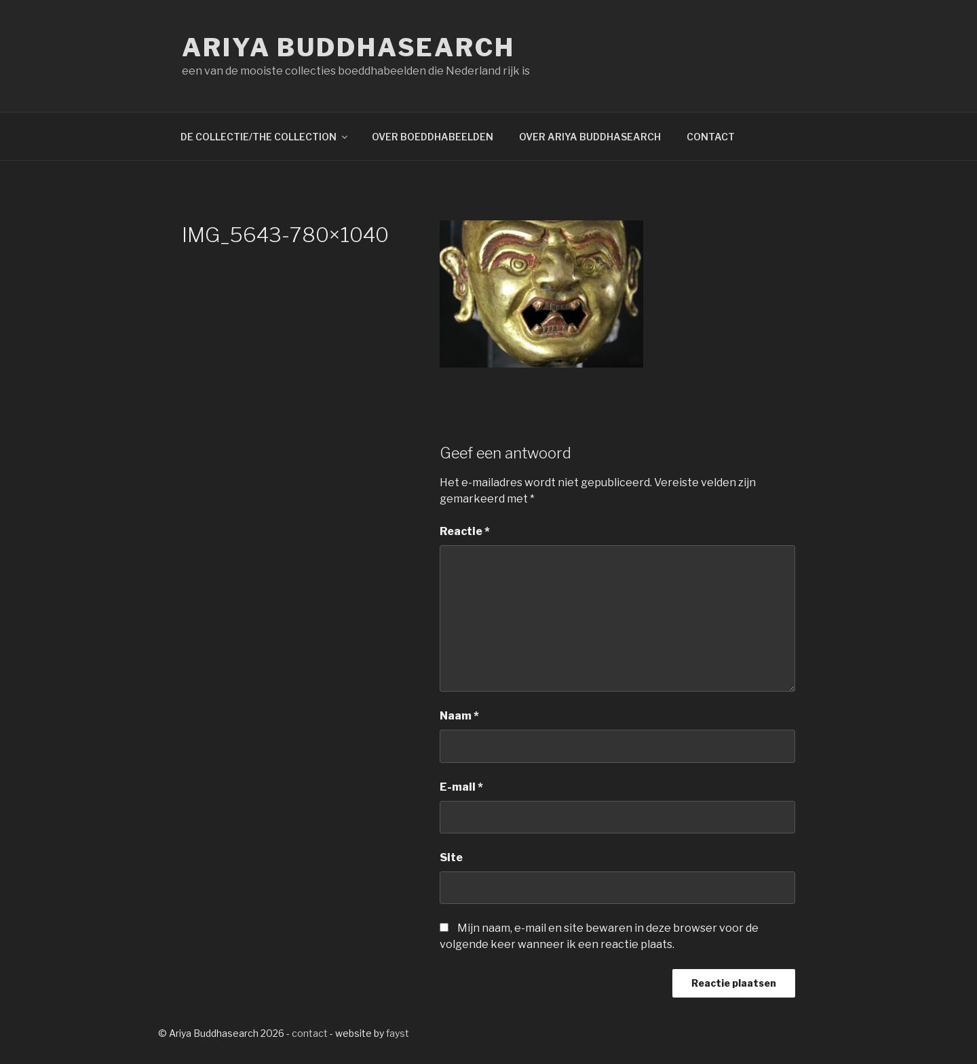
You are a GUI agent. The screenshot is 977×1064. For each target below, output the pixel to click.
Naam (459, 715)
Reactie (465, 531)
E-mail (461, 787)
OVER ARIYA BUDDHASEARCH (590, 136)
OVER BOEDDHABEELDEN (432, 136)
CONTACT (711, 136)
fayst (397, 1033)
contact (310, 1033)
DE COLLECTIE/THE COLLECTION (264, 136)
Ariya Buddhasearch (348, 47)
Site (451, 857)
